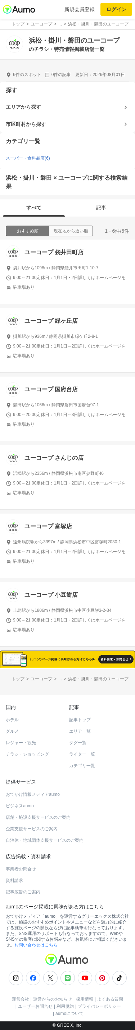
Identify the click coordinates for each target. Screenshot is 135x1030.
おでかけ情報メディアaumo (33, 794)
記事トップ (80, 720)
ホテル (12, 720)
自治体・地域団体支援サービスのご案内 (45, 840)
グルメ (12, 731)
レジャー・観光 (21, 743)
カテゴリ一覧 (82, 766)
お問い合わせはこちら (36, 945)
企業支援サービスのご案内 (32, 829)
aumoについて (69, 1013)
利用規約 (65, 1006)
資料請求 (14, 880)
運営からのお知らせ (52, 999)
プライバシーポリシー (99, 1006)
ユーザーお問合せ (35, 1006)
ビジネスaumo (20, 806)
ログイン (116, 9)
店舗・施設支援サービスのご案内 (38, 817)
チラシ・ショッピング (27, 754)
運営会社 (20, 999)
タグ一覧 (77, 743)
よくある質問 (110, 999)
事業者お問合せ (21, 869)
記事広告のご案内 (23, 892)
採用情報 (84, 999)
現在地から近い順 (71, 230)
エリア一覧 (80, 731)
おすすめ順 (28, 230)
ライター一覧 (82, 754)
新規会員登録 (79, 9)
